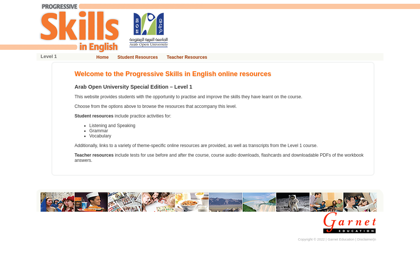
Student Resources (137, 57)
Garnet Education (341, 239)
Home (102, 57)
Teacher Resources (187, 57)
